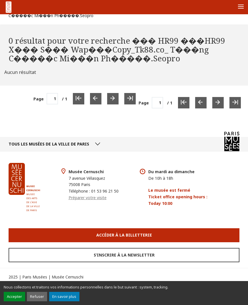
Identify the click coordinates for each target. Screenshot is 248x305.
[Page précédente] (201, 102)
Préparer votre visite (88, 197)
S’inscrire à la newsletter (124, 255)
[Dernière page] (235, 102)
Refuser (37, 296)
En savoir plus (64, 296)
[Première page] (183, 102)
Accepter (14, 296)
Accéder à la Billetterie (124, 235)
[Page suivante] (218, 102)
